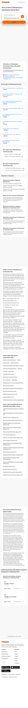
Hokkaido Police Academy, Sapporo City (12, 472)
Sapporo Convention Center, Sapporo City (12, 437)
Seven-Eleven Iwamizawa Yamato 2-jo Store (13, 365)
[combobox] (14, 15)
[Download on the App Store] (15, 667)
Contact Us (18, 674)
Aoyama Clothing (15, 362)
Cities (16, 660)
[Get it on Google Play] (5, 667)
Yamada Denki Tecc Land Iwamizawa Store (13, 382)
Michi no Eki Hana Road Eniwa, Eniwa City (13, 420)
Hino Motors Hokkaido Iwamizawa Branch (13, 388)
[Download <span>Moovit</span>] (21, 2)
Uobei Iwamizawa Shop (8, 374)
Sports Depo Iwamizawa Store (10, 377)
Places (16, 653)
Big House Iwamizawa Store (9, 391)
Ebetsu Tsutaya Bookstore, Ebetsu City (12, 431)
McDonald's (14, 380)
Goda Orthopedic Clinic (8, 397)
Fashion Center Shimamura (9, 360)
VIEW (20, 154)
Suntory (19, 360)
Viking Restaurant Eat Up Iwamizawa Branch (13, 400)
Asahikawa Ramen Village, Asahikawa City (13, 454)
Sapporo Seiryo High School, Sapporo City (13, 475)
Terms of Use (4, 674)
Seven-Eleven (6, 362)
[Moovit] (5, 2)
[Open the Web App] (5, 670)
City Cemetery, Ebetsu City (9, 434)
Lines (16, 651)
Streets (16, 656)
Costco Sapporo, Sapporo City (10, 440)
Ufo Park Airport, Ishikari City (10, 469)
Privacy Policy (11, 674)
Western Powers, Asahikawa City (10, 417)
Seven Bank (11, 371)
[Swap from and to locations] (22, 16)
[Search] (14, 22)
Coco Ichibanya (6, 380)
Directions (17, 663)
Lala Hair (20, 368)
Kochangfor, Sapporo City (9, 466)
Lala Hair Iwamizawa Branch (9, 368)
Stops (16, 658)
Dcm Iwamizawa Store (8, 385)
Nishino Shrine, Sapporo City (9, 452)
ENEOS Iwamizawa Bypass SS (10, 394)
